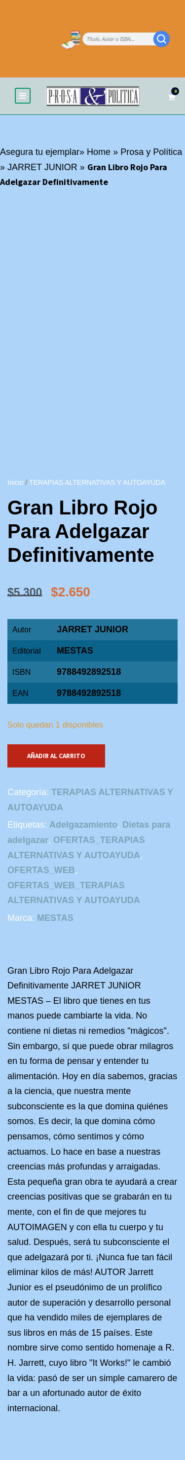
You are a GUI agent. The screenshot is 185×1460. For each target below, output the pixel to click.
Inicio (15, 482)
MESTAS (75, 651)
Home (99, 152)
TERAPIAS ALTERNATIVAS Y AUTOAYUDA (97, 482)
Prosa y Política (151, 152)
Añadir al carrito (56, 756)
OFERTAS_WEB (41, 870)
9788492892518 (89, 693)
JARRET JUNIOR (42, 167)
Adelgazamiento (83, 825)
